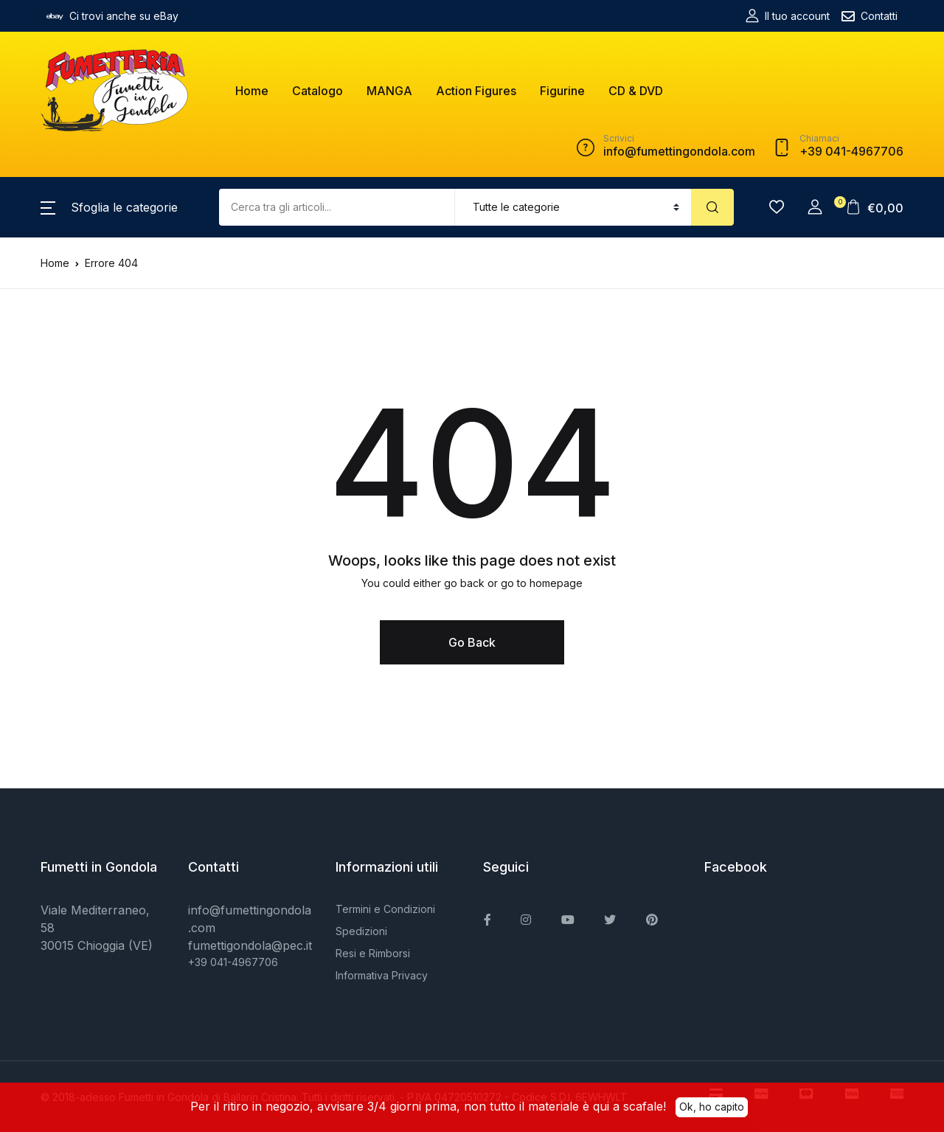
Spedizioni (361, 931)
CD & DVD (635, 90)
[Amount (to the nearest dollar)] (337, 207)
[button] (109, 207)
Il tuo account (788, 16)
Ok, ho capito (711, 1106)
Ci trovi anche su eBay (112, 16)
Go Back (472, 642)
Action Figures (476, 90)
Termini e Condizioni (385, 909)
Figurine (562, 90)
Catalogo (317, 90)
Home (251, 90)
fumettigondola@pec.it (250, 945)
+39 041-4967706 (233, 962)
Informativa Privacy (382, 975)
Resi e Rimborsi (373, 953)
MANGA (389, 90)
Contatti (869, 16)
